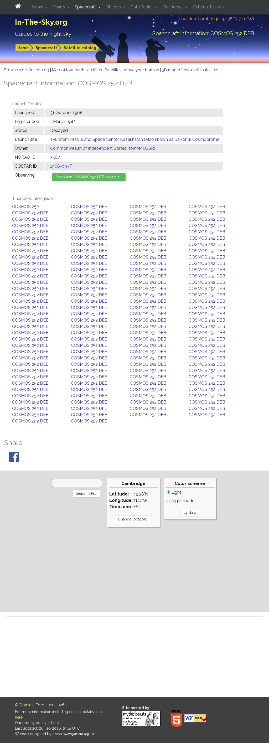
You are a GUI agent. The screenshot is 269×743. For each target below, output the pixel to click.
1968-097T (61, 166)
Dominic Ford (31, 705)
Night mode (180, 500)
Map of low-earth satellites (77, 70)
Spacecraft (46, 48)
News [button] (38, 6)
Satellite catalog (80, 48)
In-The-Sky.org (41, 22)
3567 (55, 157)
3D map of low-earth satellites (190, 70)
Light (174, 492)
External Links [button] (207, 6)
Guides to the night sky (43, 34)
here (55, 723)
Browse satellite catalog (27, 70)
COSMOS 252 (25, 206)
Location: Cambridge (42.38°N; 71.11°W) (216, 18)
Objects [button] (114, 6)
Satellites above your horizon (132, 70)
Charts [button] (59, 6)
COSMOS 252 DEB (89, 206)
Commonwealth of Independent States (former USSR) (102, 148)
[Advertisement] (134, 570)
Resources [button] (174, 6)
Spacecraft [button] (86, 6)
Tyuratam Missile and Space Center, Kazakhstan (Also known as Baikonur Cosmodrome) (135, 139)
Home (23, 48)
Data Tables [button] (142, 6)
